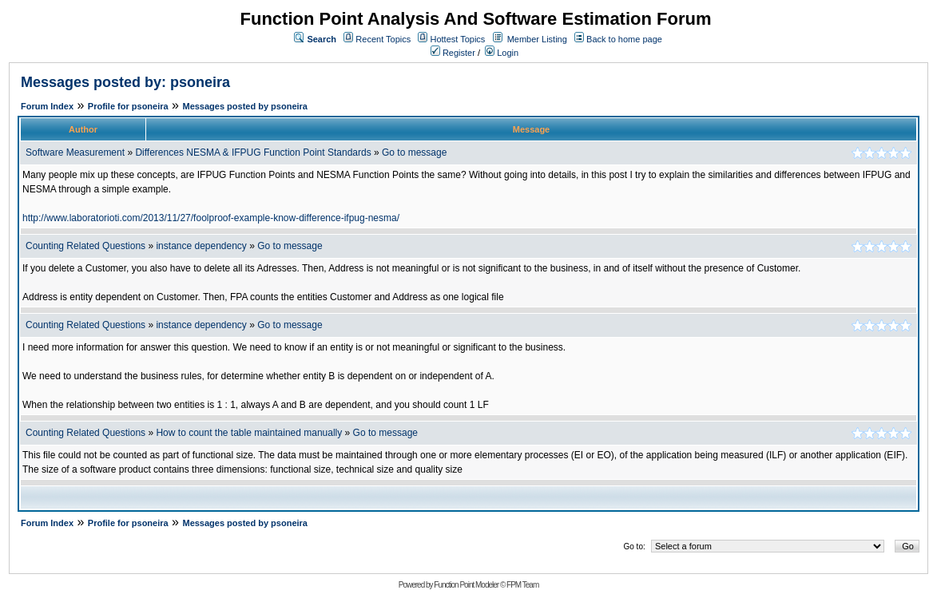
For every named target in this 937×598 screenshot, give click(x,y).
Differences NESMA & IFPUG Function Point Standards (253, 152)
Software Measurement (75, 152)
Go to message (414, 152)
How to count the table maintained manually (249, 432)
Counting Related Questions (87, 245)
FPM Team (522, 584)
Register (453, 52)
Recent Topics (383, 39)
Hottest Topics (457, 39)
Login (501, 52)
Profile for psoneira (128, 106)
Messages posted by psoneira (245, 106)
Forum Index (47, 106)
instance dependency (202, 245)
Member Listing (537, 39)
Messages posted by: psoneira (125, 82)
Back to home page (624, 39)
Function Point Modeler (466, 584)
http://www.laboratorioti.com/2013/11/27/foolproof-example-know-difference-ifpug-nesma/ (210, 218)
